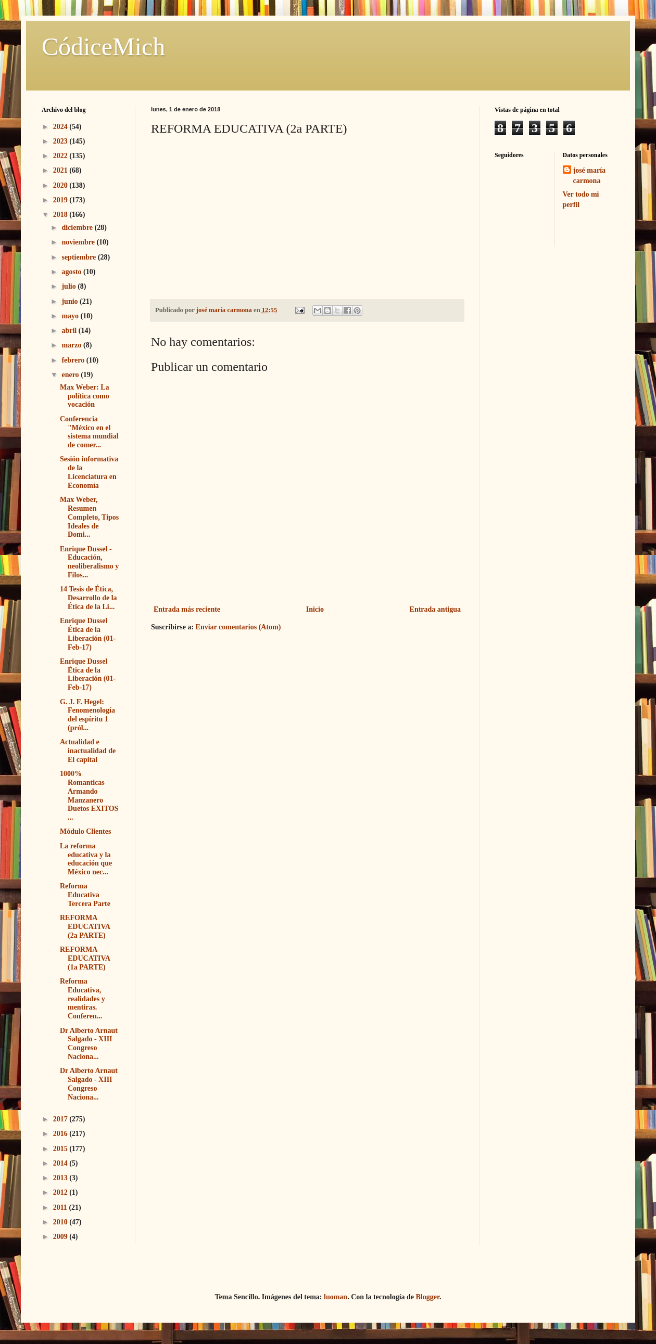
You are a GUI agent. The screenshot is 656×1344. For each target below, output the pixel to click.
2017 (61, 1119)
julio (69, 286)
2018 (61, 214)
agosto (72, 272)
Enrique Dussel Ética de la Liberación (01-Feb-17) (88, 634)
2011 (61, 1207)
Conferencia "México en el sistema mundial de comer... (89, 432)
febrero (73, 360)
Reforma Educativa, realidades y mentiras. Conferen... (82, 998)
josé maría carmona (589, 175)
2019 (61, 200)
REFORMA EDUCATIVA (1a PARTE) (85, 958)
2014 (61, 1163)
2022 (61, 156)
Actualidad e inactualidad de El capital (88, 751)
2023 (61, 141)
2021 (61, 170)
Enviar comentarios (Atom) (238, 627)
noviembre (78, 242)
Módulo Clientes (85, 831)
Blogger (427, 1297)
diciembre (77, 227)
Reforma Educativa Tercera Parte (85, 895)
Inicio (315, 609)
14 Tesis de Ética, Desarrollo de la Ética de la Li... (88, 598)
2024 (61, 127)
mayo (70, 316)
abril (69, 330)
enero (71, 375)
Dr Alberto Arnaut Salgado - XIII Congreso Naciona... (89, 1044)
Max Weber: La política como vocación (84, 396)
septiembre (79, 257)
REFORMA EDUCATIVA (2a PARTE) (85, 926)
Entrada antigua (435, 609)
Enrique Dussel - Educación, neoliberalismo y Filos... (89, 562)
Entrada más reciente (187, 609)
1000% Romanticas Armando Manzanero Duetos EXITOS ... (89, 795)
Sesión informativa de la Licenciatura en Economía (89, 472)
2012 (61, 1192)
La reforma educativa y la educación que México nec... (86, 859)
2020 (61, 185)
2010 (61, 1222)
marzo (72, 345)
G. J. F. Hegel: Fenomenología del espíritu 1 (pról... (87, 715)
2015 (61, 1149)
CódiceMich (103, 46)
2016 (61, 1134)
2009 (61, 1236)
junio (70, 301)
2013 (61, 1178)
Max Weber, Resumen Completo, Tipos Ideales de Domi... (89, 517)
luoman (335, 1297)
